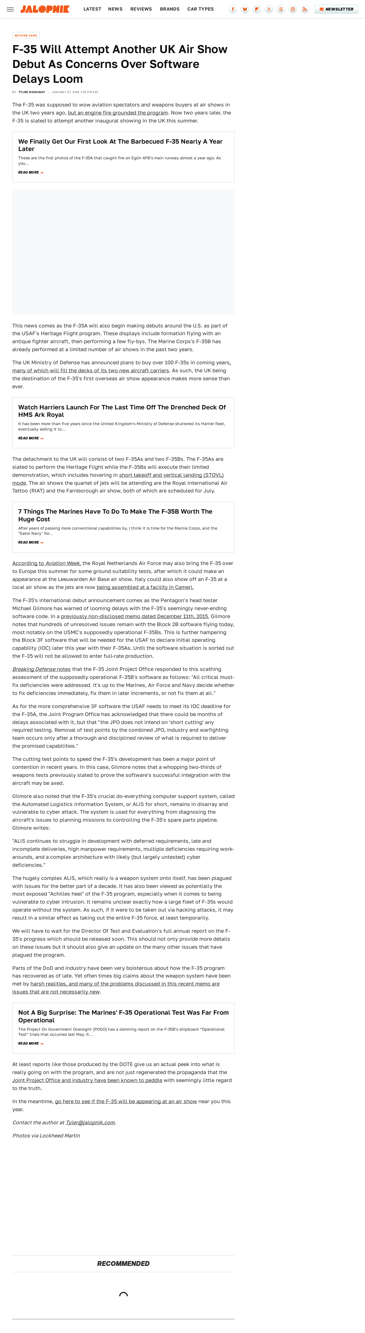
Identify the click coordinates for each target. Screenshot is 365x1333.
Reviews (141, 9)
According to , (46, 563)
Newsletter (337, 9)
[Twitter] (269, 9)
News (115, 9)
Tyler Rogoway (32, 92)
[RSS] (305, 9)
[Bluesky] (245, 9)
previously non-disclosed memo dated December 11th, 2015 (134, 616)
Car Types (200, 9)
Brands (170, 9)
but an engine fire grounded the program (118, 113)
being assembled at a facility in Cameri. (145, 587)
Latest (92, 9)
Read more (28, 172)
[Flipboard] (257, 9)
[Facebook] (233, 9)
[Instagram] (293, 9)
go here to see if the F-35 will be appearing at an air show (126, 1101)
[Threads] (281, 9)
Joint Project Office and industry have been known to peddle (87, 1080)
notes (41, 669)
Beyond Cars (26, 35)
